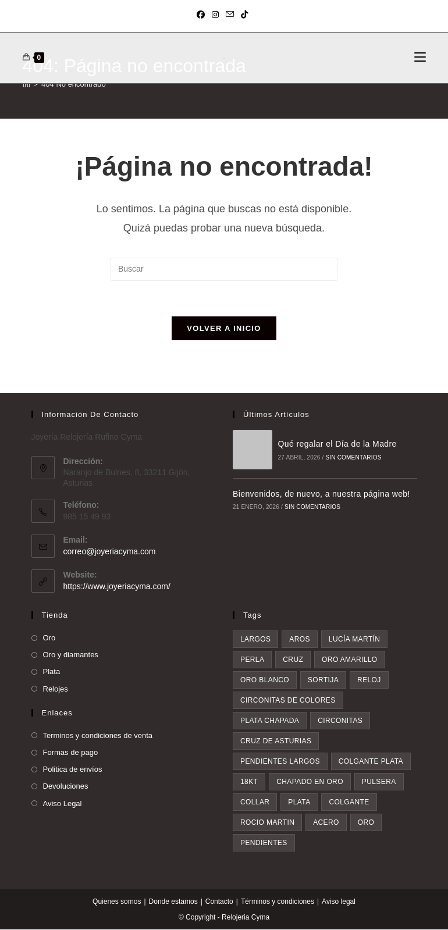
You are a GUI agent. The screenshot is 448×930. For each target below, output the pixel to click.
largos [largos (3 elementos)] (255, 640)
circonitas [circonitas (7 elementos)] (340, 721)
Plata (52, 672)
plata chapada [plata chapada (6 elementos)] (269, 721)
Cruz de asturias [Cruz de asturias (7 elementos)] (275, 741)
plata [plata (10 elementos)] (299, 803)
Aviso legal (338, 902)
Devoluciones (65, 786)
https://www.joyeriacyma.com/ (116, 586)
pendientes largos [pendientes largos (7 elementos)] (280, 762)
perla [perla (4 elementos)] (252, 660)
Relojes (55, 689)
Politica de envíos (72, 769)
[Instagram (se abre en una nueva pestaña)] (215, 14)
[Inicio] (26, 84)
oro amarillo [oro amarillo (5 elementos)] (350, 660)
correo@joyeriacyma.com (109, 551)
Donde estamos (173, 902)
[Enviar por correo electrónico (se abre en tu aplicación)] (229, 14)
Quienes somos (117, 902)
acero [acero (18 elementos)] (326, 823)
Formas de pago (70, 752)
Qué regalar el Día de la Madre (337, 444)
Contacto (219, 902)
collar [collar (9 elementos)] (254, 803)
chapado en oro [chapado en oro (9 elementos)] (309, 782)
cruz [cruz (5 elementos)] (293, 660)
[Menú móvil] (420, 58)
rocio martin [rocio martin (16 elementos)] (267, 823)
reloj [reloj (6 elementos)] (369, 680)
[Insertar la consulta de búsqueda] (224, 269)
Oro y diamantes (70, 655)
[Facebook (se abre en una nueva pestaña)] (202, 14)
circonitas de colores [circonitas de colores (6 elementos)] (288, 701)
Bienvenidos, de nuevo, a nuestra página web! (321, 493)
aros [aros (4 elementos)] (299, 640)
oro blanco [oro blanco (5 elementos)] (264, 680)
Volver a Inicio (224, 328)
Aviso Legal (62, 803)
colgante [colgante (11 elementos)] (349, 803)
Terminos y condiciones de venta (98, 735)
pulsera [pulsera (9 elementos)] (379, 782)
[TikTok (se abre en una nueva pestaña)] (244, 14)
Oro (49, 638)
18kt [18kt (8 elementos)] (249, 782)
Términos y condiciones (277, 902)
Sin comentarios (353, 457)
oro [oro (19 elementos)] (366, 823)
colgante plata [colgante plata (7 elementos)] (371, 762)
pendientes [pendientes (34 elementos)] (263, 843)
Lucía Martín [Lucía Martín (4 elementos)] (355, 640)
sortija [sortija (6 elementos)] (323, 680)
